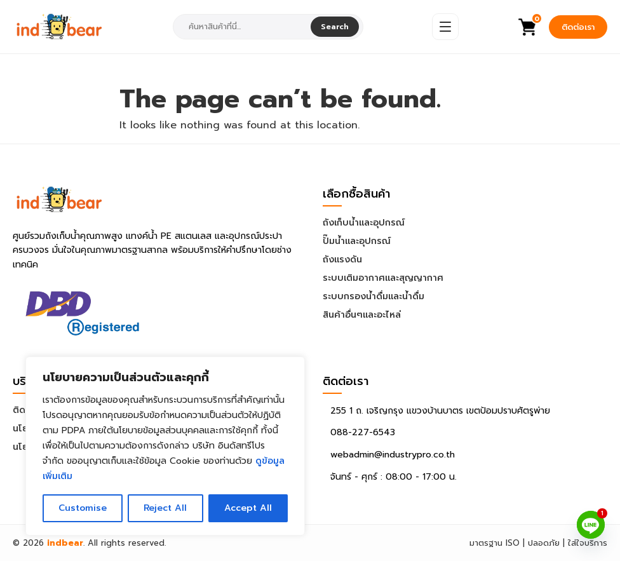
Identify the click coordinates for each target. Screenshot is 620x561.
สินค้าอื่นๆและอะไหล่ (362, 314)
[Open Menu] (445, 26)
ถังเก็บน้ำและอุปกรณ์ (364, 222)
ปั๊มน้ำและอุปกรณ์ (357, 241)
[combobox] (243, 27)
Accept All (248, 508)
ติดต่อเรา (578, 27)
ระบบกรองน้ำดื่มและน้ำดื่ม (373, 296)
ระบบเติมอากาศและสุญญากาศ (383, 278)
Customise (82, 508)
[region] (165, 446)
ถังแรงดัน (342, 259)
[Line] (591, 525)
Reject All (165, 508)
